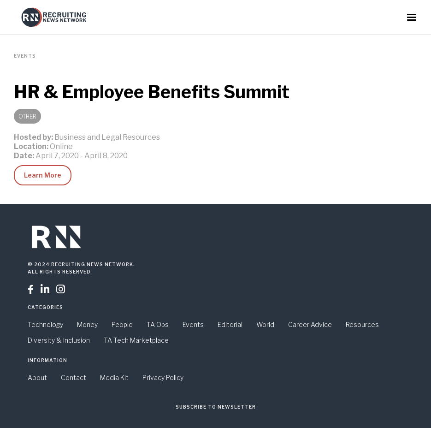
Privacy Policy (162, 377)
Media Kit (114, 377)
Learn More (42, 175)
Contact (73, 377)
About (37, 377)
